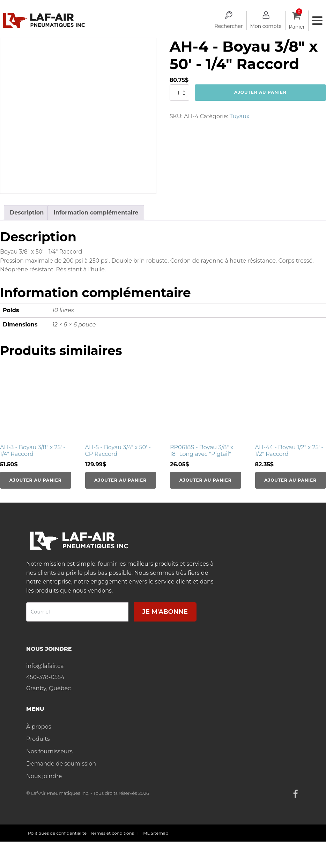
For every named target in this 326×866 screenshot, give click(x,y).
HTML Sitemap (153, 833)
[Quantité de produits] (179, 92)
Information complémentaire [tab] (95, 212)
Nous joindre (44, 776)
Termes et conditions (112, 833)
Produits (38, 739)
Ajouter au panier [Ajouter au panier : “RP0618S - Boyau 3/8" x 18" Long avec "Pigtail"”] (205, 480)
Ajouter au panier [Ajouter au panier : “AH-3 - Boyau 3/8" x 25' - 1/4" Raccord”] (35, 480)
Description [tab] (27, 212)
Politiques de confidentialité (57, 833)
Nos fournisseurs (49, 751)
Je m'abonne (165, 612)
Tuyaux (240, 116)
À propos (38, 726)
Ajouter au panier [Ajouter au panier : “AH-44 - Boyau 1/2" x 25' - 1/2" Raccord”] (290, 480)
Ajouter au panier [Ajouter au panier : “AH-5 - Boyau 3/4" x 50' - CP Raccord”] (120, 480)
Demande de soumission (61, 763)
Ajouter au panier (260, 92)
